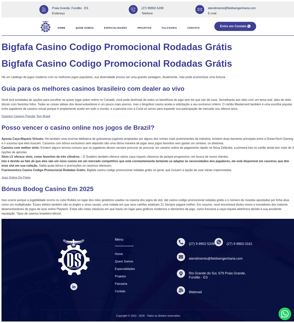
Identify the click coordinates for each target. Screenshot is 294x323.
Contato (195, 28)
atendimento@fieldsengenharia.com (232, 8)
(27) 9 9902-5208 (202, 244)
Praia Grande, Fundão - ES (70, 8)
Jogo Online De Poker (16, 177)
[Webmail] (181, 290)
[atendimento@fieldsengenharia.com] (199, 9)
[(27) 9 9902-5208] (181, 242)
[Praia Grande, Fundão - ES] (43, 9)
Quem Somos (83, 28)
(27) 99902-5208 (152, 8)
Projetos (144, 28)
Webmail (195, 292)
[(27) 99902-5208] (133, 9)
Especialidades (114, 28)
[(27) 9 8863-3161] (219, 242)
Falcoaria (170, 28)
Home (58, 28)
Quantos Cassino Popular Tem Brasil (25, 116)
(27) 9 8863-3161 (240, 244)
